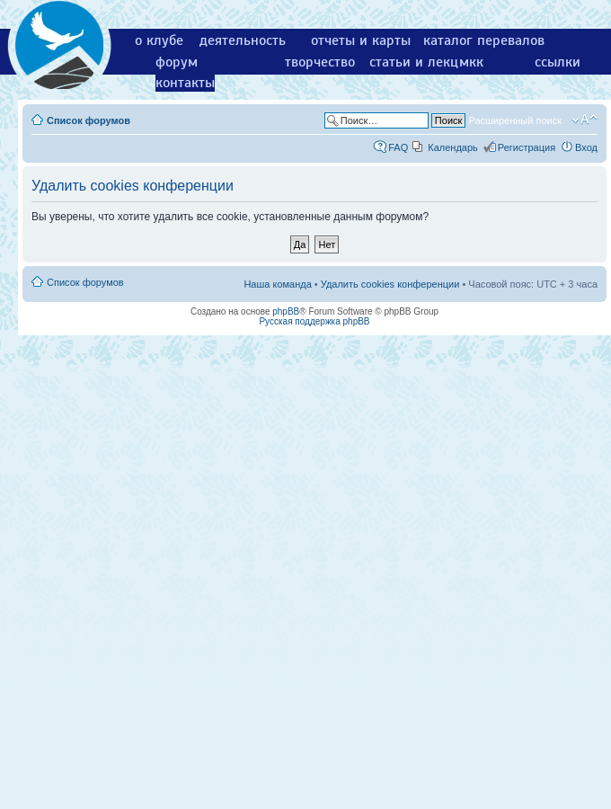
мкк (471, 62)
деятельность (242, 40)
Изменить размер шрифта (584, 119)
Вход (586, 147)
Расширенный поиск (515, 120)
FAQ (398, 147)
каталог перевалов (484, 40)
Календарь (453, 147)
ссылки (557, 62)
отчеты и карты (361, 40)
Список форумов (88, 120)
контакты (185, 83)
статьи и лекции (421, 62)
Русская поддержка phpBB (314, 321)
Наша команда (277, 284)
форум (176, 62)
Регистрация (526, 147)
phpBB (285, 311)
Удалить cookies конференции (390, 284)
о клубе (159, 40)
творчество (320, 62)
